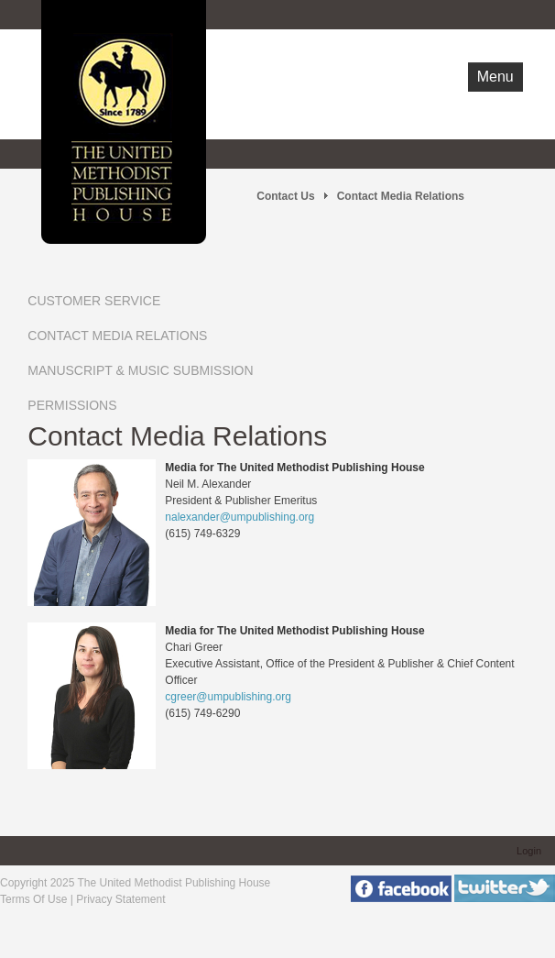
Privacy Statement (120, 899)
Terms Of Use (33, 899)
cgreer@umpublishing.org (228, 696)
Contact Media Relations (117, 335)
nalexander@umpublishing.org (239, 517)
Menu (495, 76)
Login (529, 850)
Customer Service (93, 300)
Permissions (71, 405)
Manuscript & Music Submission (140, 370)
